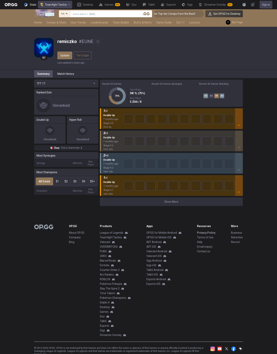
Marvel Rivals (108, 260)
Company (75, 237)
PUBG (103, 251)
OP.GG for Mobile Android (161, 232)
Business (236, 232)
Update (64, 55)
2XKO (103, 256)
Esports (104, 325)
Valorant (105, 242)
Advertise (237, 237)
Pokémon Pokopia (111, 283)
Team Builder (121, 22)
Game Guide (164, 22)
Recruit (235, 242)
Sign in (266, 4)
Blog (71, 242)
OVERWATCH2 (109, 246)
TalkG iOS (152, 274)
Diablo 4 (105, 302)
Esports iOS (153, 283)
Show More (171, 201)
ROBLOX (105, 279)
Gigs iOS (151, 265)
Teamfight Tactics (55, 4)
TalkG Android (154, 269)
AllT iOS (151, 246)
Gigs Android (154, 260)
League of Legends (111, 232)
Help (199, 242)
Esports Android (156, 279)
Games (104, 311)
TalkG (103, 321)
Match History (65, 73)
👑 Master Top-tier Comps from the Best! (177, 13)
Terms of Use (205, 237)
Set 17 (180, 22)
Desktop (105, 307)
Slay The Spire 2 (110, 288)
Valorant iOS (154, 256)
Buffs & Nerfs (143, 22)
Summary (43, 73)
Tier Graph (82, 55)
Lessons (194, 22)
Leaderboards (99, 22)
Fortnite (104, 265)
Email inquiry (204, 246)
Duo (102, 316)
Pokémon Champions (113, 297)
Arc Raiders (107, 274)
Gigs (102, 330)
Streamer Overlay (111, 335)
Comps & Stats (56, 22)
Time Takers (107, 293)
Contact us (203, 251)
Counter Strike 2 (110, 269)
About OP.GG (76, 232)
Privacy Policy (206, 232)
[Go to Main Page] (11, 4)
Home (38, 22)
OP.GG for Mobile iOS (159, 237)
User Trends (78, 22)
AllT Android (153, 242)
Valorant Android (156, 251)
